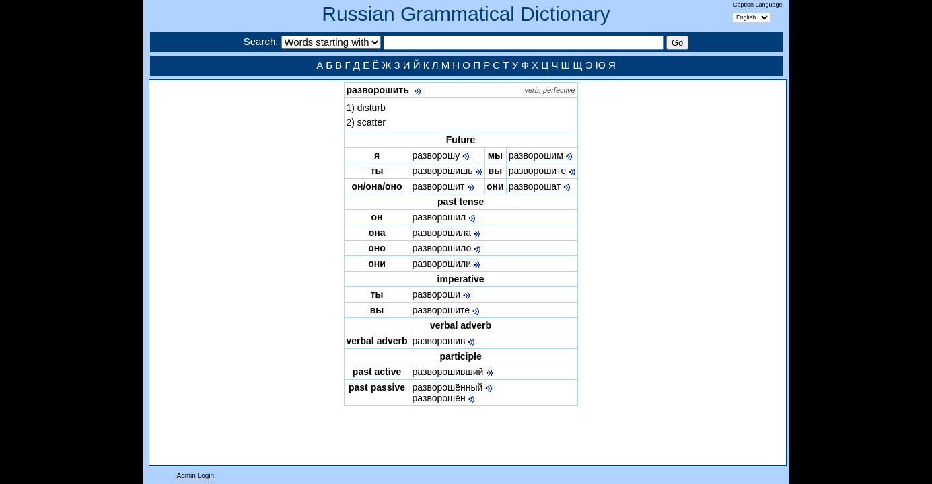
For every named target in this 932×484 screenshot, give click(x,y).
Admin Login (196, 475)
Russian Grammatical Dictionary (466, 14)
